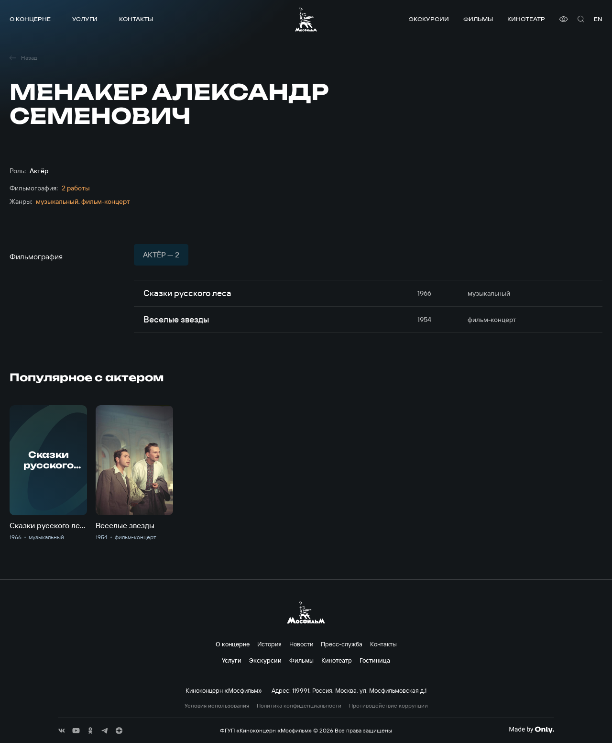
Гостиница (375, 660)
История (269, 644)
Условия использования (217, 705)
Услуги (85, 18)
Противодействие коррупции (388, 705)
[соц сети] (62, 730)
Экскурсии (429, 18)
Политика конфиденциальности (299, 705)
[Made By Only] (531, 729)
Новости (301, 644)
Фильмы (478, 18)
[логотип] (306, 19)
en (598, 18)
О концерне (30, 18)
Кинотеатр (526, 18)
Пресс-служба (341, 644)
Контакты (136, 18)
